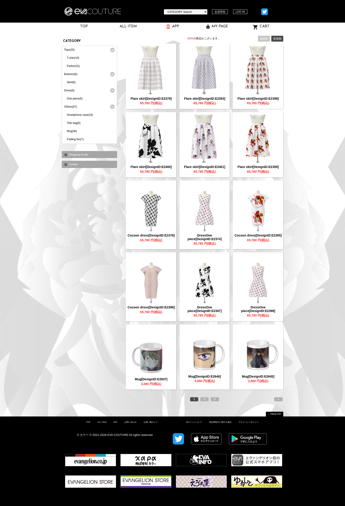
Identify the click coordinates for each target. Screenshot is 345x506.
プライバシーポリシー (248, 422)
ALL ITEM (101, 422)
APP (115, 422)
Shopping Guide (78, 154)
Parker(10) (73, 66)
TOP (88, 422)
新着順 (277, 38)
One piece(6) (75, 98)
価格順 (264, 38)
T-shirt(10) (73, 57)
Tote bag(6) (74, 123)
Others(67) (70, 106)
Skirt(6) (71, 82)
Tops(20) (69, 49)
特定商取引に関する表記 (220, 422)
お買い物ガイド (151, 422)
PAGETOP (275, 414)
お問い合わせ (130, 422)
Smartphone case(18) (80, 114)
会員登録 (220, 11)
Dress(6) (69, 90)
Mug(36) (72, 131)
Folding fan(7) (75, 139)
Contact (73, 164)
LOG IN (240, 11)
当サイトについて (194, 422)
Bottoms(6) (71, 74)
